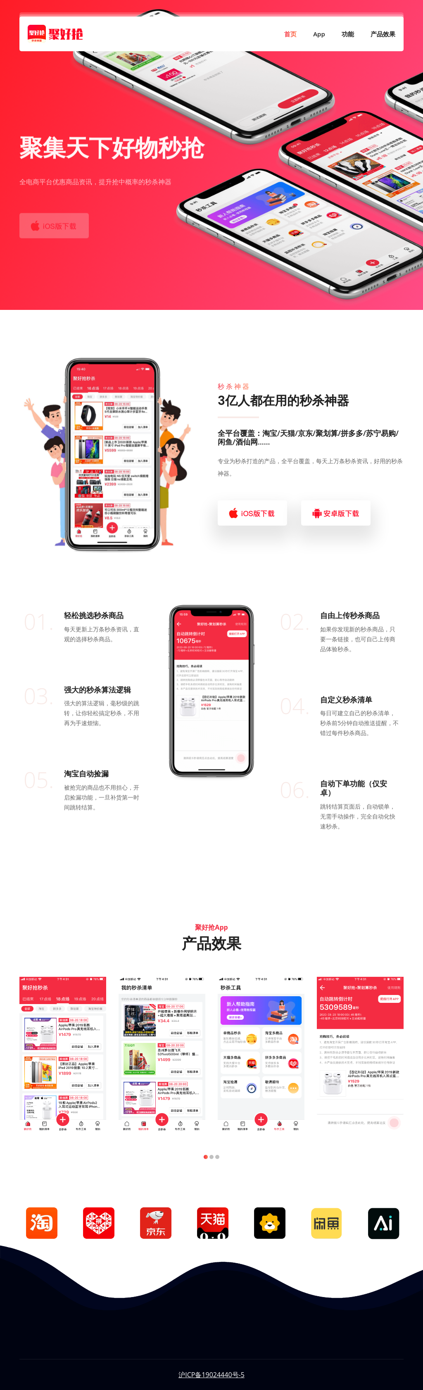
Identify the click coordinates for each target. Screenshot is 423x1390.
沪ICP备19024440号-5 (211, 1374)
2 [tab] (211, 1157)
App (315, 36)
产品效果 (378, 36)
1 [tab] (206, 1157)
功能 (343, 36)
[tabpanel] (62, 1054)
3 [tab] (217, 1157)
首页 (286, 36)
